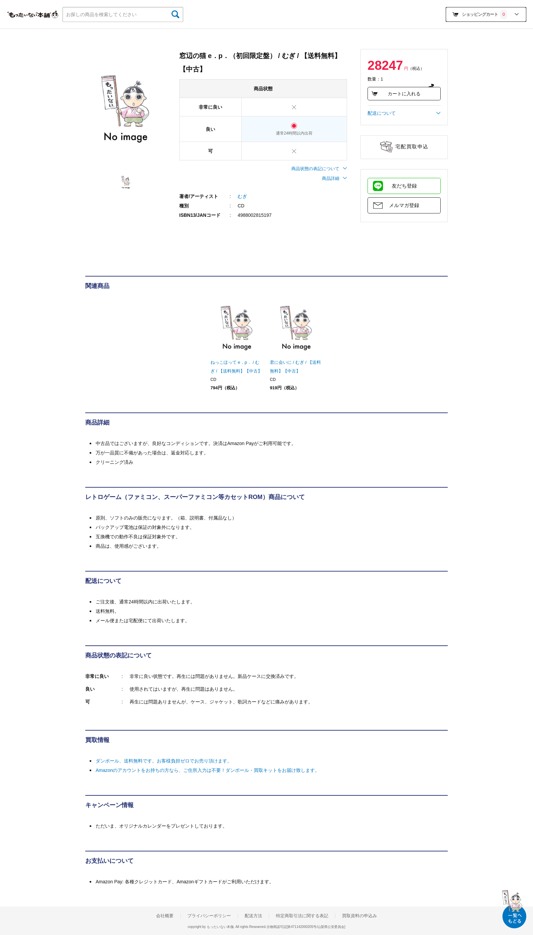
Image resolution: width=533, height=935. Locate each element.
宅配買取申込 (412, 146)
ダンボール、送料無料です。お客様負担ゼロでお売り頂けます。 (164, 761)
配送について (404, 113)
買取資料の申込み (359, 916)
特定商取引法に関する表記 (302, 916)
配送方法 (253, 916)
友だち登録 (404, 186)
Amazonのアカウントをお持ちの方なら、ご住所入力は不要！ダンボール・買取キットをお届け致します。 (208, 770)
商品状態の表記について (319, 168)
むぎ (242, 196)
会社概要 (165, 916)
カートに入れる (396, 93)
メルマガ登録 (404, 205)
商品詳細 (334, 178)
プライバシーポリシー (209, 916)
